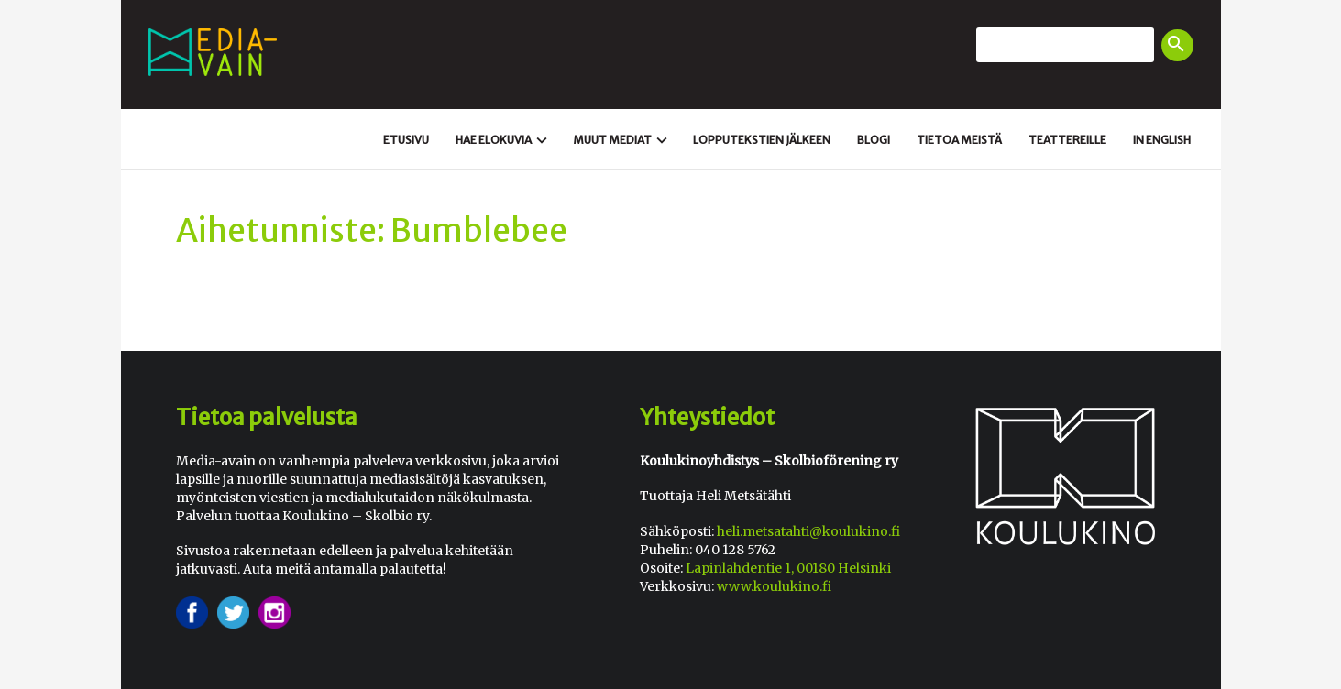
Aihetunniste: (280, 231)
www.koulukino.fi (774, 586)
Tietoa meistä (959, 140)
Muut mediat (622, 140)
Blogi (873, 140)
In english (1162, 140)
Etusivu (406, 140)
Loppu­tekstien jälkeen (761, 140)
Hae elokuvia (504, 140)
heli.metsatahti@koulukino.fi (808, 531)
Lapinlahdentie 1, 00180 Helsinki (788, 568)
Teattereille (1067, 140)
